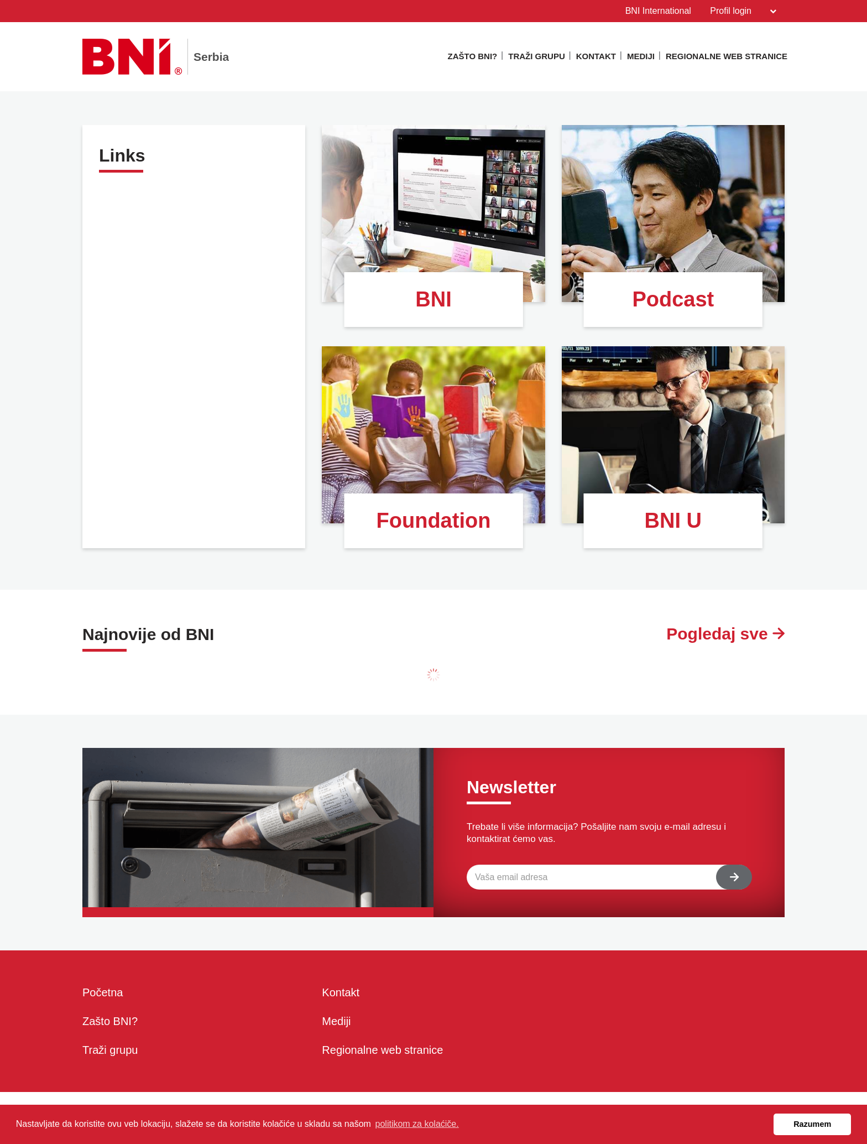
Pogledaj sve (725, 634)
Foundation (434, 520)
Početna (102, 992)
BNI (433, 299)
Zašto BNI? (473, 56)
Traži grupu (536, 56)
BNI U (673, 520)
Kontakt (596, 56)
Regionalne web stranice (726, 56)
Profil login (743, 11)
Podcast (673, 299)
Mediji (641, 56)
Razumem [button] (812, 1124)
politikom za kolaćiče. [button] (417, 1124)
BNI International (658, 10)
